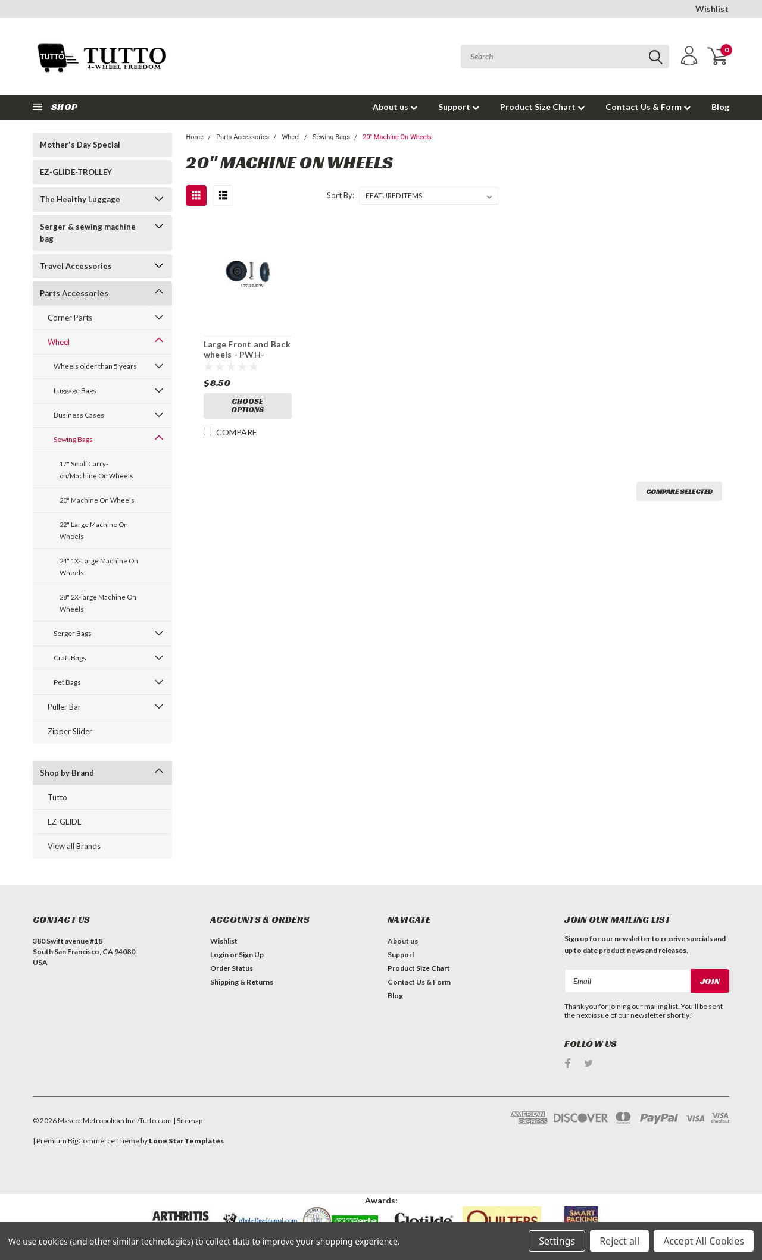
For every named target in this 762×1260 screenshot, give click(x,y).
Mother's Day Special (80, 144)
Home (195, 137)
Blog (720, 107)
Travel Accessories (76, 266)
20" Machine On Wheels (97, 500)
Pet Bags (67, 682)
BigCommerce (91, 1140)
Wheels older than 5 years (95, 366)
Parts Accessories (74, 293)
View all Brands (74, 846)
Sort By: (340, 195)
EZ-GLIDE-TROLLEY (76, 172)
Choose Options (247, 406)
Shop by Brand (67, 773)
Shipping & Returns (241, 981)
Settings (557, 1241)
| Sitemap (187, 1120)
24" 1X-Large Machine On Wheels (99, 566)
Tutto (57, 797)
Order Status (231, 968)
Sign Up (251, 954)
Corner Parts (70, 317)
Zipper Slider (70, 731)
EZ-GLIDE (65, 821)
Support (458, 107)
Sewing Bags (73, 439)
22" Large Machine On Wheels (94, 530)
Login (219, 954)
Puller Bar (64, 707)
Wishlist (712, 9)
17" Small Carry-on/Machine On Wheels (96, 469)
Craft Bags (70, 657)
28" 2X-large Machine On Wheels (98, 603)
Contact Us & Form (648, 107)
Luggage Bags (75, 390)
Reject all (619, 1241)
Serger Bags (73, 633)
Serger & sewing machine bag (88, 232)
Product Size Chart (542, 107)
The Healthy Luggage (80, 199)
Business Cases (79, 414)
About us (395, 107)
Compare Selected (679, 491)
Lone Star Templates (186, 1140)
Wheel (59, 342)
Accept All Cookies (703, 1241)
